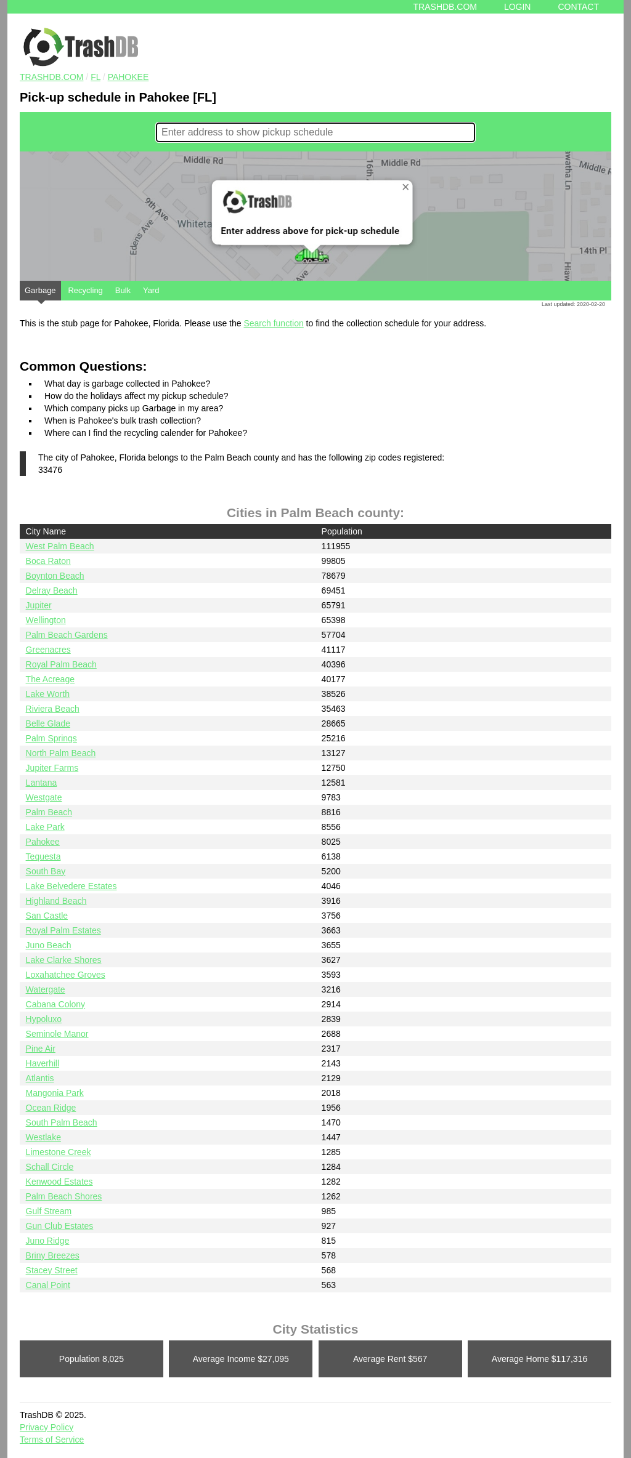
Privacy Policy (46, 1427)
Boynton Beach (55, 576)
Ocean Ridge (51, 1108)
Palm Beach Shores (64, 1196)
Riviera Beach (52, 709)
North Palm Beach (61, 753)
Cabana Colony (56, 1004)
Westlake (43, 1137)
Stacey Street (52, 1270)
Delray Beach (52, 590)
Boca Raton (48, 561)
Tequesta (43, 856)
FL (95, 77)
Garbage (40, 293)
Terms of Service (52, 1439)
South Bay (46, 871)
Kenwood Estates (59, 1181)
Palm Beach (49, 812)
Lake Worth (48, 694)
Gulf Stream (49, 1211)
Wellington (46, 620)
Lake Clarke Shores (64, 960)
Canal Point (48, 1285)
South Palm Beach (61, 1122)
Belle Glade (48, 723)
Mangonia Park (55, 1093)
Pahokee (128, 77)
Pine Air (40, 1048)
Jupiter (39, 605)
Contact (578, 7)
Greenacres (48, 649)
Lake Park (45, 827)
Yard (151, 290)
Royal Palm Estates (63, 930)
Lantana (41, 782)
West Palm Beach (60, 546)
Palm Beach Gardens (67, 635)
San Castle (47, 915)
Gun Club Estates (60, 1226)
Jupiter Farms (52, 768)
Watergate (45, 989)
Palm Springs (51, 738)
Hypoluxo (44, 1019)
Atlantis (40, 1078)
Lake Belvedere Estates (71, 886)
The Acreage (50, 679)
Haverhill (42, 1063)
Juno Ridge (48, 1241)
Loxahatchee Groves (65, 975)
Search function (273, 323)
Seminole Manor (57, 1034)
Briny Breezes (52, 1255)
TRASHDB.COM (51, 77)
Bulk (123, 290)
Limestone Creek (58, 1152)
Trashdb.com (445, 7)
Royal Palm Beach (61, 664)
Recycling (85, 290)
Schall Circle (50, 1167)
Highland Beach (56, 901)
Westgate (44, 797)
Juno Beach (48, 945)
